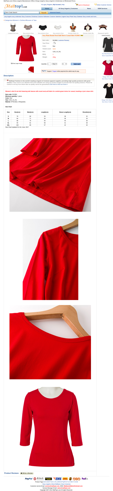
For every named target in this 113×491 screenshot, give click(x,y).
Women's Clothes (19, 20)
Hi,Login (43, 4)
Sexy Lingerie (46, 484)
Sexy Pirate (69, 16)
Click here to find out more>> (58, 84)
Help (63, 4)
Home (47, 8)
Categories (8, 20)
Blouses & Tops (31, 20)
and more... (94, 16)
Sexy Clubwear (77, 16)
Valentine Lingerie (61, 16)
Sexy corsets (86, 16)
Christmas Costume (37, 16)
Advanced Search (55, 12)
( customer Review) (63, 40)
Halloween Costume (49, 16)
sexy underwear (16, 16)
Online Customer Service (102, 5)
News (89, 8)
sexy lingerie (8, 16)
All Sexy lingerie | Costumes (68, 8)
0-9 (77, 482)
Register (49, 4)
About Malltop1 (55, 484)
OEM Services (102, 8)
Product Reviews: (12, 473)
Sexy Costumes (26, 16)
